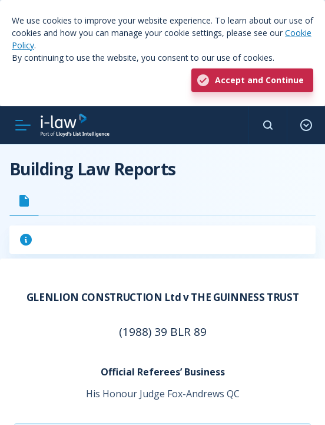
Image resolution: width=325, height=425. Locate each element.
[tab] (24, 200)
